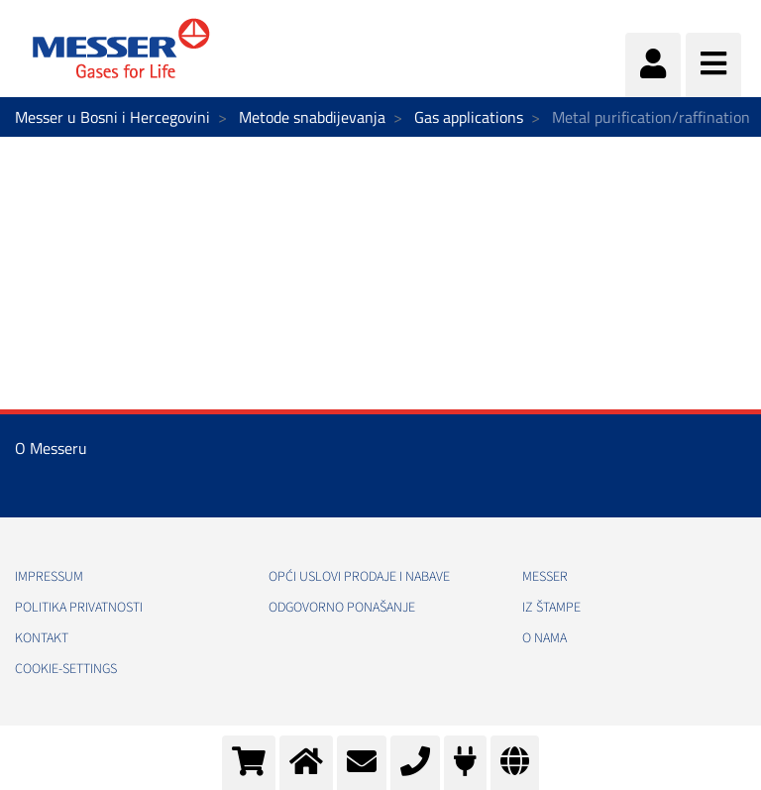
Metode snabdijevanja (312, 117)
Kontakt (41, 638)
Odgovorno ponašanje (342, 608)
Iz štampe (551, 608)
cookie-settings (66, 669)
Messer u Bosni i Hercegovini (112, 117)
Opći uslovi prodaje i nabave (359, 577)
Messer (545, 577)
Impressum (49, 577)
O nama (544, 638)
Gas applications (468, 117)
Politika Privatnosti (79, 608)
